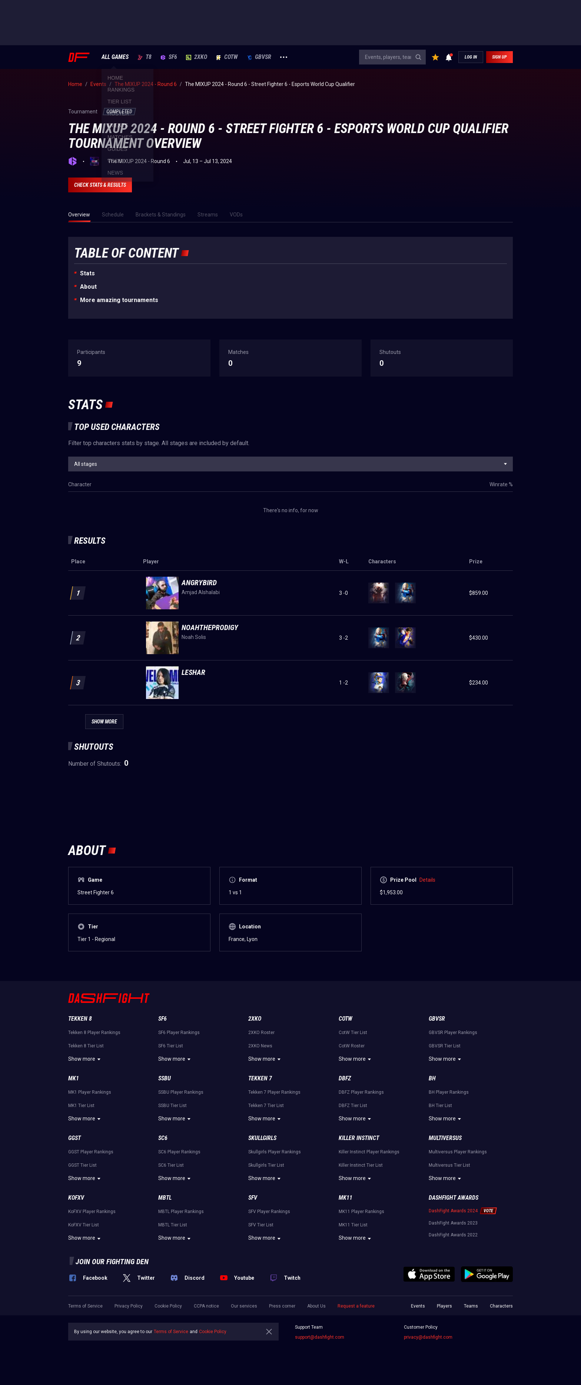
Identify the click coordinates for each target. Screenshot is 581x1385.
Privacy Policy (128, 1306)
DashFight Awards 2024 (453, 1210)
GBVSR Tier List (445, 1045)
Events (418, 1306)
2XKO (196, 57)
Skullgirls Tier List (266, 1165)
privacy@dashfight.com (428, 1337)
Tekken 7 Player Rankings (274, 1092)
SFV (252, 1197)
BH (432, 1078)
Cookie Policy (168, 1306)
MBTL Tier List (172, 1224)
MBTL (165, 1197)
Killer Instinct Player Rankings (369, 1151)
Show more (85, 1059)
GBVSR (259, 57)
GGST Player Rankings (90, 1151)
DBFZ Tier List (353, 1105)
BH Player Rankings (449, 1092)
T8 (144, 57)
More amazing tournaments (119, 300)
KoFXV (76, 1197)
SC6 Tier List (171, 1165)
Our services (244, 1306)
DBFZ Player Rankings (361, 1092)
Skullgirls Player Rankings (274, 1151)
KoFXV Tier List (83, 1224)
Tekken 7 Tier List (266, 1105)
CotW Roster (352, 1045)
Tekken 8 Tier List (86, 1045)
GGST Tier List (82, 1165)
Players (444, 1306)
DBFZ (345, 1078)
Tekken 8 (80, 1018)
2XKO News (260, 1045)
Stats (87, 273)
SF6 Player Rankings (179, 1032)
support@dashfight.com (319, 1337)
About (88, 286)
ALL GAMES (115, 57)
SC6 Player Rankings (179, 1151)
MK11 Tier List (353, 1224)
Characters (501, 1306)
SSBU (164, 1078)
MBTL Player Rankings (181, 1211)
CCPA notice (206, 1306)
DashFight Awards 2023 (453, 1223)
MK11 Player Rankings (361, 1211)
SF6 (168, 57)
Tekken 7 (260, 1078)
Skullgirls (262, 1138)
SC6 (162, 1138)
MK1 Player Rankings (89, 1092)
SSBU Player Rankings (180, 1092)
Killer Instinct (359, 1138)
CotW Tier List (353, 1032)
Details (427, 880)
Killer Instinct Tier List (361, 1165)
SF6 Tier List (170, 1045)
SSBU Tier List (172, 1105)
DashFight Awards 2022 (453, 1234)
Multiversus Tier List (449, 1165)
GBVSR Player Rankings (453, 1032)
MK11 (345, 1197)
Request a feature (356, 1306)
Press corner (282, 1306)
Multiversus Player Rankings (458, 1151)
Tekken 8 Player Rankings (94, 1032)
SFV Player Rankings (269, 1211)
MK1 (73, 1078)
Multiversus (445, 1138)
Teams (471, 1306)
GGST (74, 1138)
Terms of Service (85, 1306)
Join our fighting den (112, 1261)
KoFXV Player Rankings (92, 1211)
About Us (316, 1306)
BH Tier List (440, 1105)
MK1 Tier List (81, 1105)
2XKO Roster (261, 1032)
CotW (227, 57)
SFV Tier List (260, 1224)
